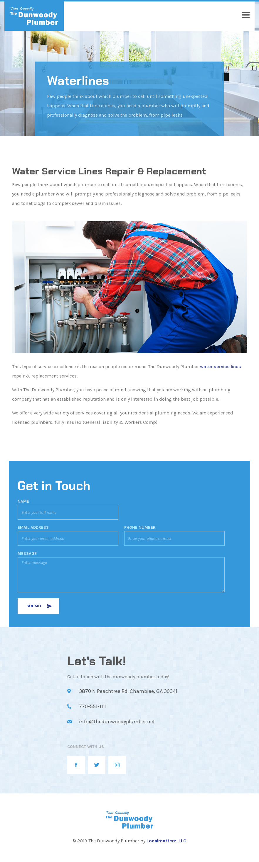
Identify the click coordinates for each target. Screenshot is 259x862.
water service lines (220, 366)
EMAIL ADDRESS (33, 528)
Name (23, 501)
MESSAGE (27, 554)
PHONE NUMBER (140, 528)
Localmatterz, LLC (166, 841)
